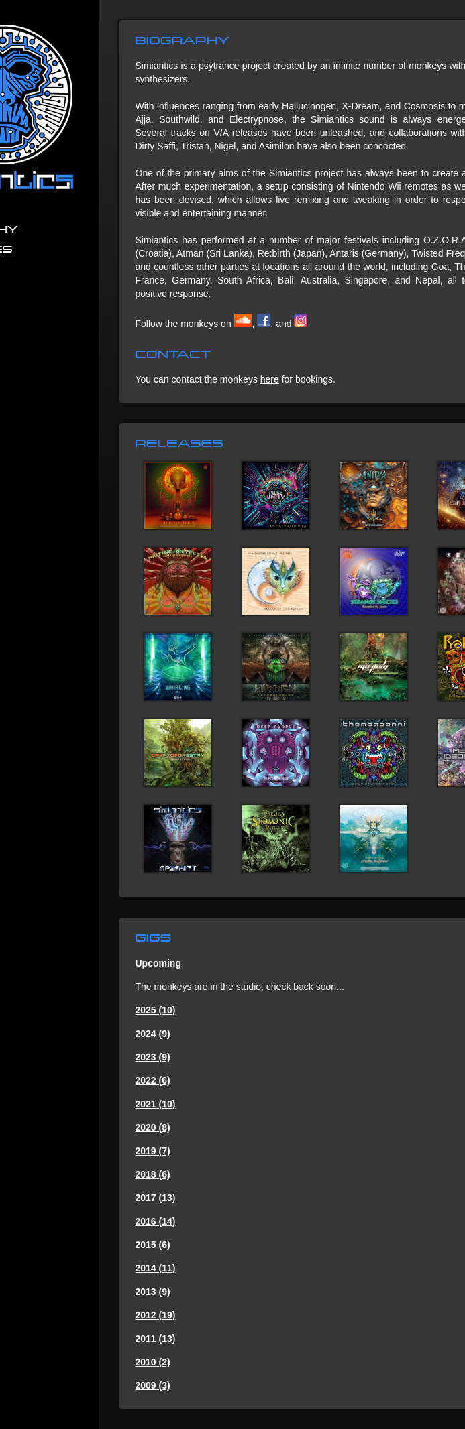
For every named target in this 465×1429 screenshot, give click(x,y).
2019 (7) (153, 1150)
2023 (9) (153, 1057)
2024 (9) (153, 1033)
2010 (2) (153, 1362)
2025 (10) (156, 1010)
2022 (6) (153, 1080)
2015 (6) (153, 1244)
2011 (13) (156, 1338)
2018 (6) (153, 1174)
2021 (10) (156, 1104)
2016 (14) (156, 1221)
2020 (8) (153, 1127)
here (269, 379)
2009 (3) (153, 1385)
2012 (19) (156, 1315)
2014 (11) (156, 1268)
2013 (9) (153, 1291)
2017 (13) (156, 1197)
